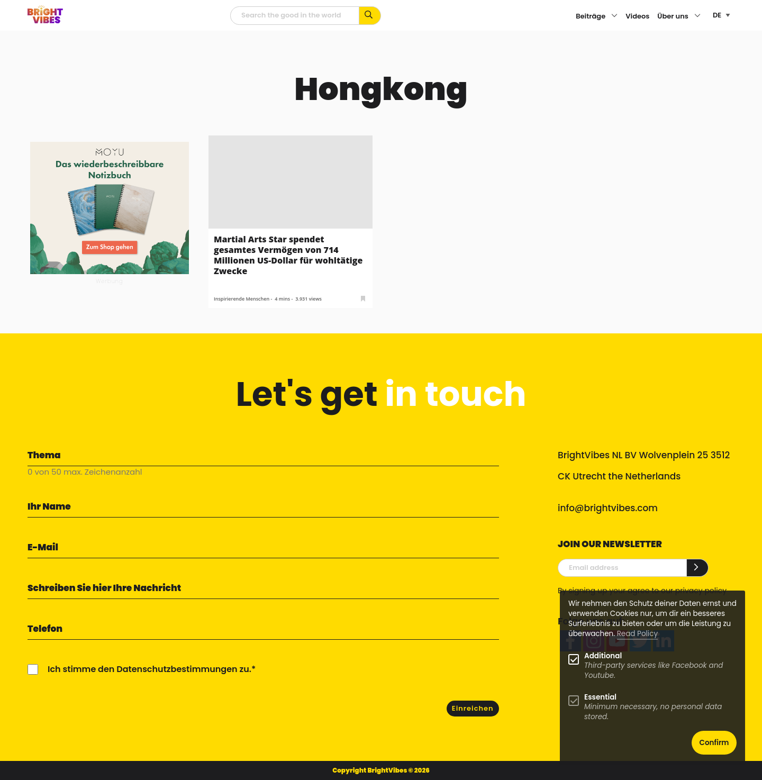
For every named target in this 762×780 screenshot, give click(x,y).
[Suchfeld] (294, 15)
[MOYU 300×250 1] (109, 207)
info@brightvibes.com (608, 508)
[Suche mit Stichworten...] (370, 15)
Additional (603, 656)
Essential (600, 697)
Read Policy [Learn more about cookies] (637, 634)
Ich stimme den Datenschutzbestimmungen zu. (149, 669)
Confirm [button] (714, 743)
